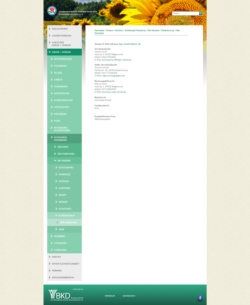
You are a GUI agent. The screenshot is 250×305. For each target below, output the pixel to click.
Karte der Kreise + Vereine (61, 44)
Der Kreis (62, 146)
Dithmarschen (63, 59)
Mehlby (63, 201)
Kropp (62, 195)
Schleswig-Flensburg (61, 138)
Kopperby (64, 188)
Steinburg (60, 243)
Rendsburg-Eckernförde (62, 129)
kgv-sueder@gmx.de (130, 44)
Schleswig (65, 208)
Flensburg (60, 65)
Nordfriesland (63, 100)
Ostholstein (61, 107)
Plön (57, 120)
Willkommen (60, 28)
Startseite (99, 30)
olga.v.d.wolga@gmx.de (113, 75)
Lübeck (58, 79)
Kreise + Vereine (61, 52)
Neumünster (61, 93)
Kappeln (64, 181)
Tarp (61, 229)
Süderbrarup (67, 215)
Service (56, 256)
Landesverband (61, 35)
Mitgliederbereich (63, 277)
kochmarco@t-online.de (114, 91)
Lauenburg (60, 86)
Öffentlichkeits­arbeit (65, 263)
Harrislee (64, 174)
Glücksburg (66, 167)
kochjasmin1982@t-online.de (116, 59)
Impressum (110, 296)
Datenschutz (129, 296)
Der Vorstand (65, 153)
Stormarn (60, 250)
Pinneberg (60, 114)
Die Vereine (64, 160)
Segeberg (59, 236)
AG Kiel (58, 72)
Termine (57, 270)
